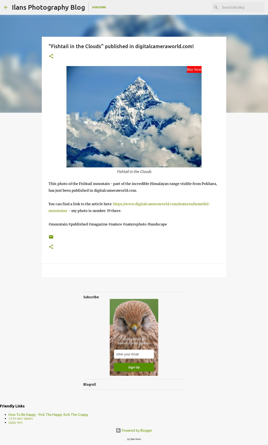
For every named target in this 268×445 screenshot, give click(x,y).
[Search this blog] (242, 7)
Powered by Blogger (134, 430)
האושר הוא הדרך (20, 418)
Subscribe (99, 7)
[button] (51, 56)
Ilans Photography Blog (48, 7)
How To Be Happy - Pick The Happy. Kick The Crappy (48, 415)
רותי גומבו (15, 422)
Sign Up (134, 367)
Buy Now (194, 69)
